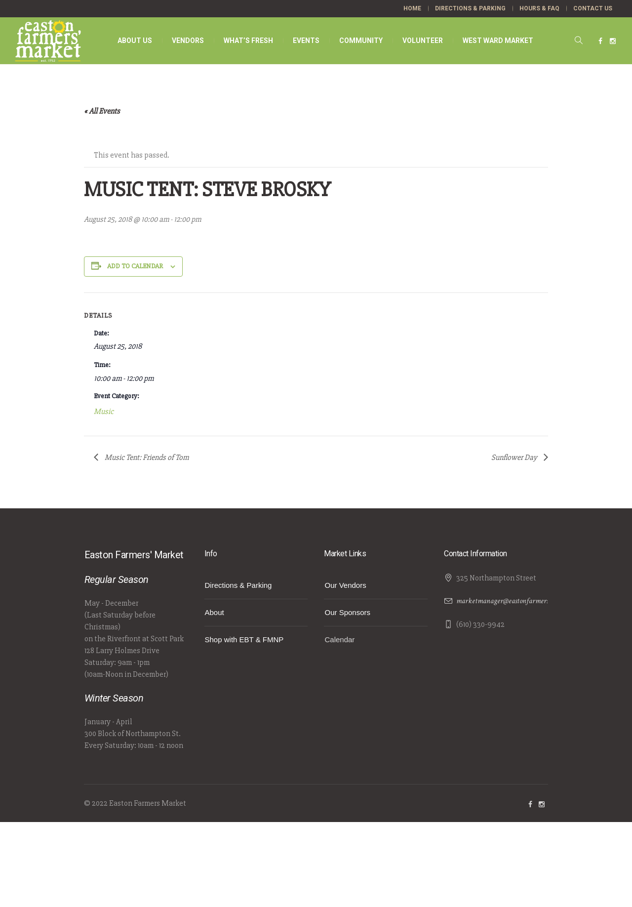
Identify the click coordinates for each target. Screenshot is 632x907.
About (214, 612)
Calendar (339, 639)
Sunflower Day (515, 457)
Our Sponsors (347, 612)
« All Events (102, 111)
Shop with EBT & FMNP (244, 639)
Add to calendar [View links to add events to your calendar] (135, 266)
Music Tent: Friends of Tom (146, 457)
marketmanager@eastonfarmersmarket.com (519, 601)
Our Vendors (345, 585)
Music (104, 411)
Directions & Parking (238, 585)
